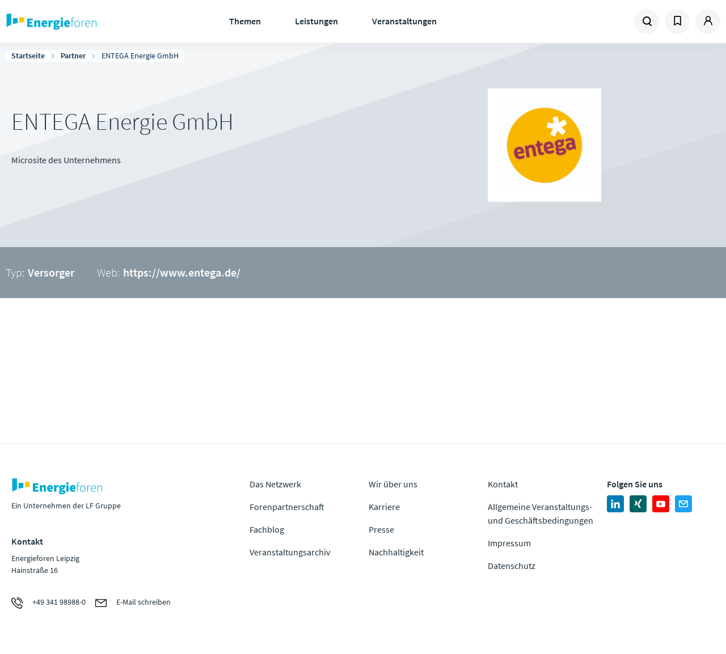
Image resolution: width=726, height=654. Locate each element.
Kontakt (503, 484)
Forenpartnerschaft (287, 506)
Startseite (28, 55)
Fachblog (267, 529)
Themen (245, 21)
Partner (73, 55)
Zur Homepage (85, 21)
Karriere (384, 506)
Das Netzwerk (275, 484)
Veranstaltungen (404, 21)
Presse (381, 529)
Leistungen (316, 21)
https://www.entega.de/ (181, 272)
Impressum (509, 543)
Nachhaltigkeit (396, 552)
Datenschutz (511, 565)
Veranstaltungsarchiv (290, 552)
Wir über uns (393, 484)
